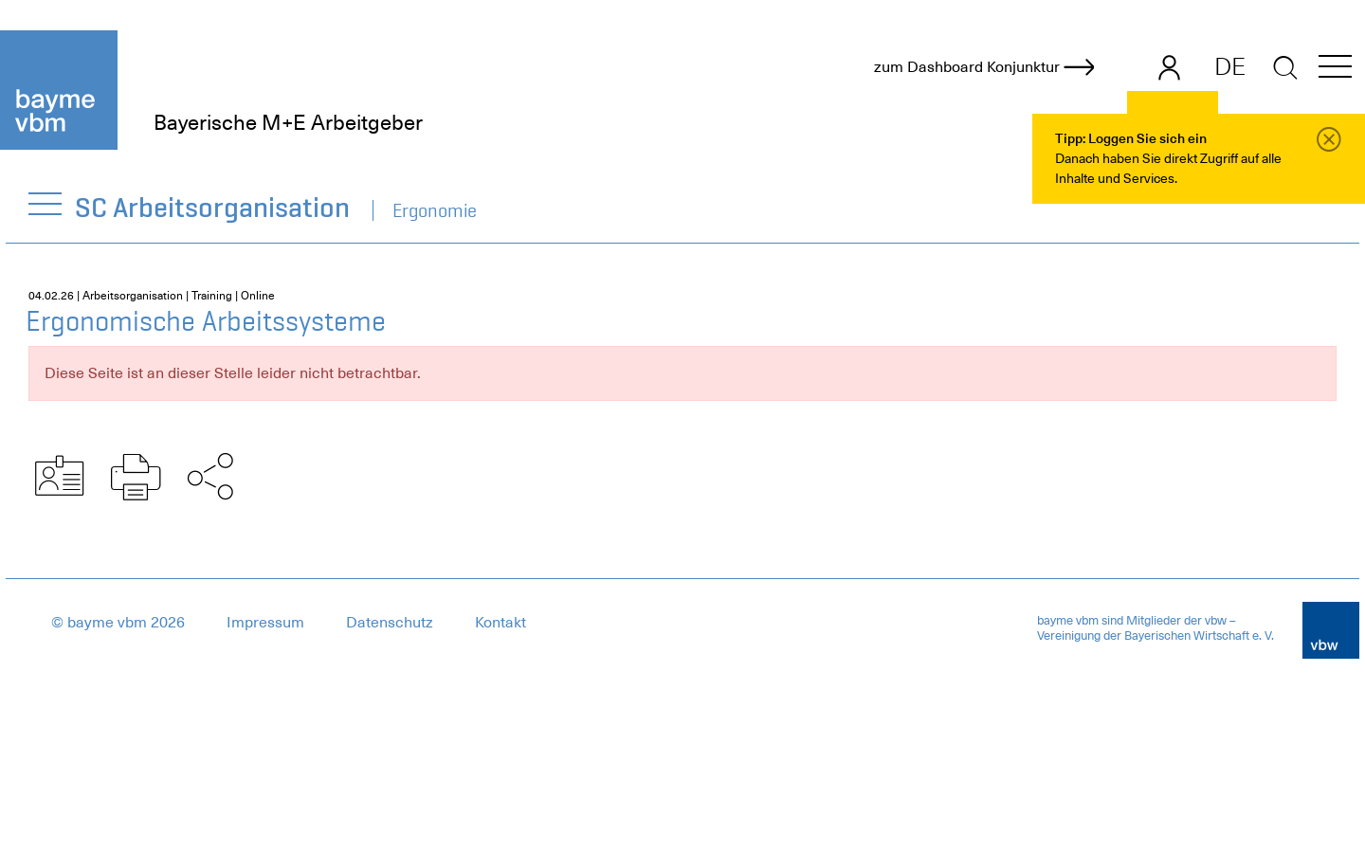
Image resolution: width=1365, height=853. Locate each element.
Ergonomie (434, 210)
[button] (1335, 69)
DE (1230, 66)
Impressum (265, 622)
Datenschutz (389, 622)
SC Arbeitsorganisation (213, 207)
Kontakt (500, 622)
